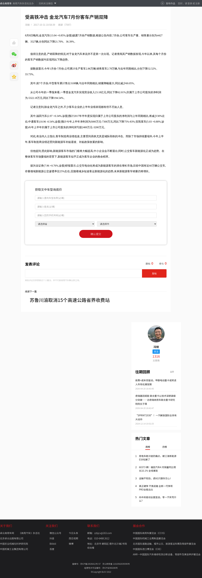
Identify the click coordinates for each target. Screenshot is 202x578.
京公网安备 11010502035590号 (116, 563)
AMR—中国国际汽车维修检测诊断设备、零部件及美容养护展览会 (166, 554)
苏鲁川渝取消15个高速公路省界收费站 (67, 300)
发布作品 (170, 3)
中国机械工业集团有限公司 (14, 549)
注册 (197, 3)
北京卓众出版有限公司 (11, 538)
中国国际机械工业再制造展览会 (149, 538)
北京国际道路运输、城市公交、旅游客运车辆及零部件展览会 (164, 543)
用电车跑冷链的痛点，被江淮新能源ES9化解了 (157, 457)
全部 (172, 371)
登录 (190, 3)
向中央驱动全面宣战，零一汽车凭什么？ (157, 498)
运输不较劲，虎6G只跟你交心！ (155, 478)
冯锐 (27, 24)
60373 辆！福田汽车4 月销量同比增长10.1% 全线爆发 (157, 468)
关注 (156, 351)
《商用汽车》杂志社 (29, 533)
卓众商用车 (6, 3)
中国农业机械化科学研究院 (14, 543)
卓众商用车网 (7, 533)
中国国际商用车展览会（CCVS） (149, 533)
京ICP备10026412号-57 (91, 563)
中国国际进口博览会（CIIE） (147, 549)
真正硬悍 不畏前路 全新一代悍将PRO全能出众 (156, 487)
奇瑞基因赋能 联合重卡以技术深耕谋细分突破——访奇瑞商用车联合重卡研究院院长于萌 (155, 399)
